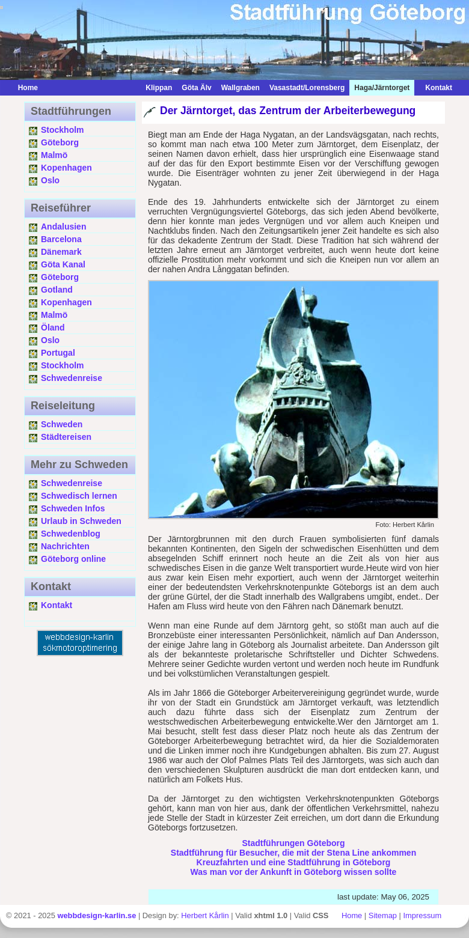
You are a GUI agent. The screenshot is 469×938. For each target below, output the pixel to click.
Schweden (61, 424)
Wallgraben (240, 88)
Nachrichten (65, 546)
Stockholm (62, 130)
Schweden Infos (73, 508)
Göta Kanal (63, 264)
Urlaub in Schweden (81, 521)
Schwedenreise (71, 378)
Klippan (159, 88)
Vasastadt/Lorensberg (307, 88)
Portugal (58, 353)
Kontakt (435, 88)
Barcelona (61, 239)
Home (28, 88)
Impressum (422, 915)
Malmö (54, 155)
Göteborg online (73, 559)
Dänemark (61, 252)
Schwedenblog (70, 533)
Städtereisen (66, 437)
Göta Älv (196, 88)
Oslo (50, 180)
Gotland (57, 289)
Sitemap (383, 915)
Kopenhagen (66, 167)
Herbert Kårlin (204, 915)
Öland (53, 327)
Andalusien (63, 226)
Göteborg (60, 142)
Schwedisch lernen (79, 496)
